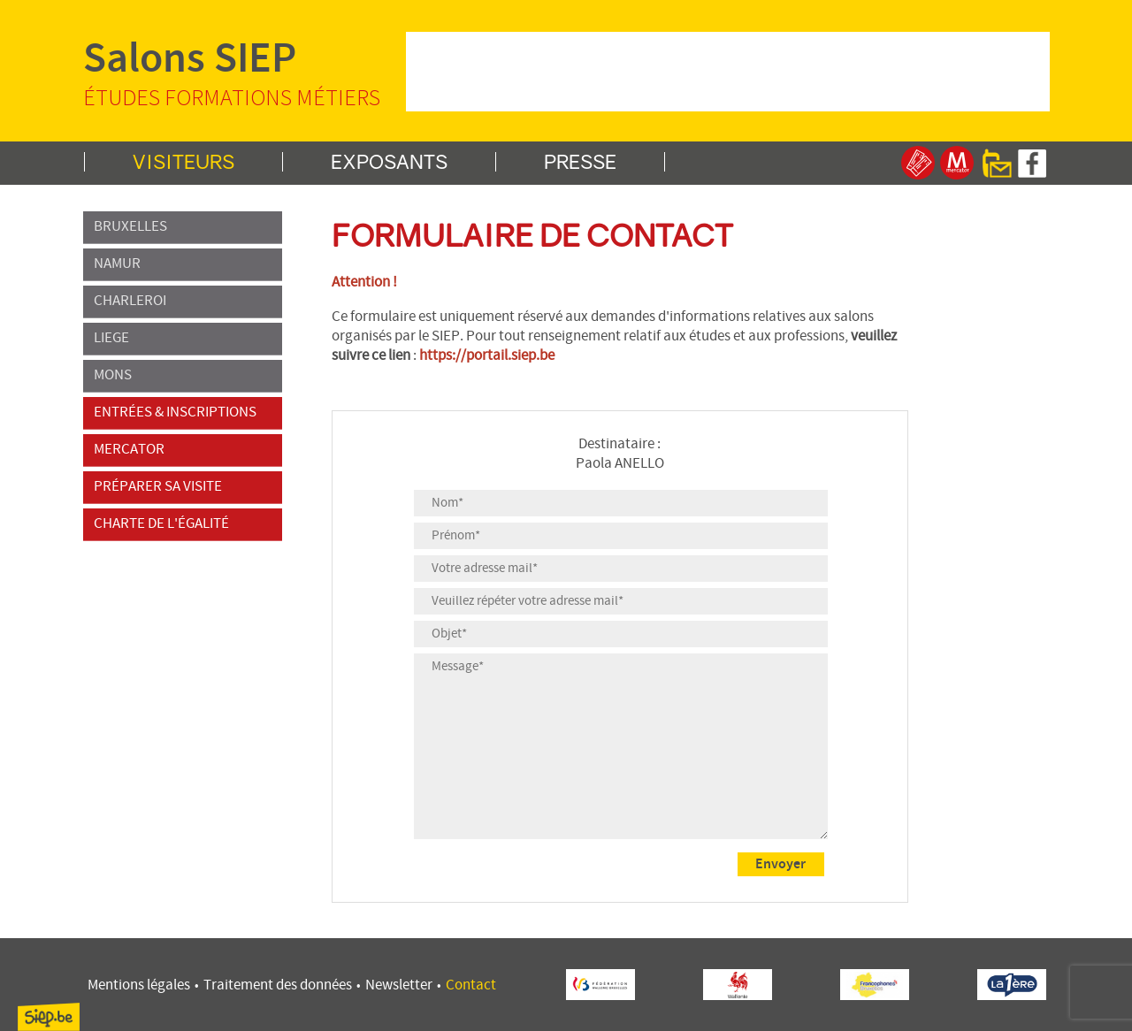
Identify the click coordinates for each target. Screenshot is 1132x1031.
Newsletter (398, 985)
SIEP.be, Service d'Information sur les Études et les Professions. (49, 1017)
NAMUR (183, 264)
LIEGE (183, 338)
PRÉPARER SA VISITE (183, 487)
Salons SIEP (242, 71)
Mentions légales (139, 985)
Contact (471, 985)
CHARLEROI (183, 301)
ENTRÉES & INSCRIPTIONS (183, 413)
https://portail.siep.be (487, 356)
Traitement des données (277, 985)
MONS (183, 375)
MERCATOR (183, 450)
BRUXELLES (183, 227)
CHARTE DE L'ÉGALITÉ (183, 524)
